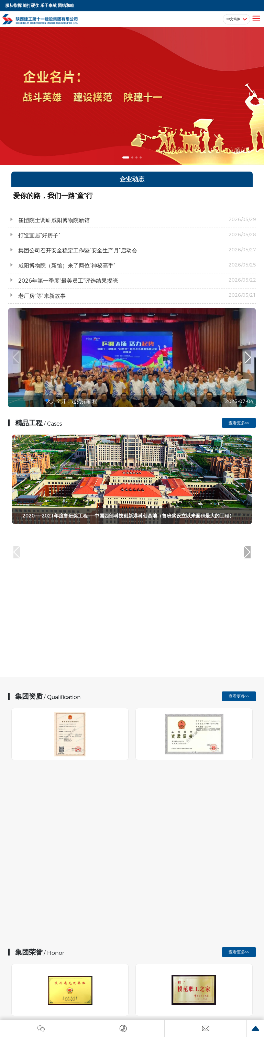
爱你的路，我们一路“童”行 (53, 196)
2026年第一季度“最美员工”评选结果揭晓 (68, 280)
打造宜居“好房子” (39, 235)
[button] (125, 157)
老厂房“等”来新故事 (42, 296)
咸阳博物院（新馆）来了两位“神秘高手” (66, 265)
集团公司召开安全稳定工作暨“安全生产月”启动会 (77, 250)
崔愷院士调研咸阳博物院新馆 (54, 220)
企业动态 (132, 179)
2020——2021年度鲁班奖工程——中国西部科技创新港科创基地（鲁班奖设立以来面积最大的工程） (128, 516)
